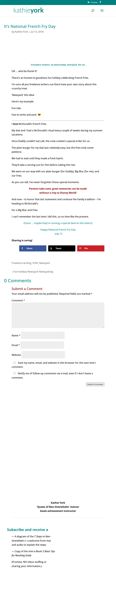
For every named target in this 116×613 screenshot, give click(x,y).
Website (16, 355)
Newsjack (44, 263)
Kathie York (21, 31)
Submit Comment (95, 384)
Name (16, 335)
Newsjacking (46, 271)
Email (16, 345)
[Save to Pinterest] (91, 248)
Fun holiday (20, 271)
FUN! (35, 263)
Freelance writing (21, 263)
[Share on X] (62, 248)
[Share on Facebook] (33, 248)
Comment (18, 300)
